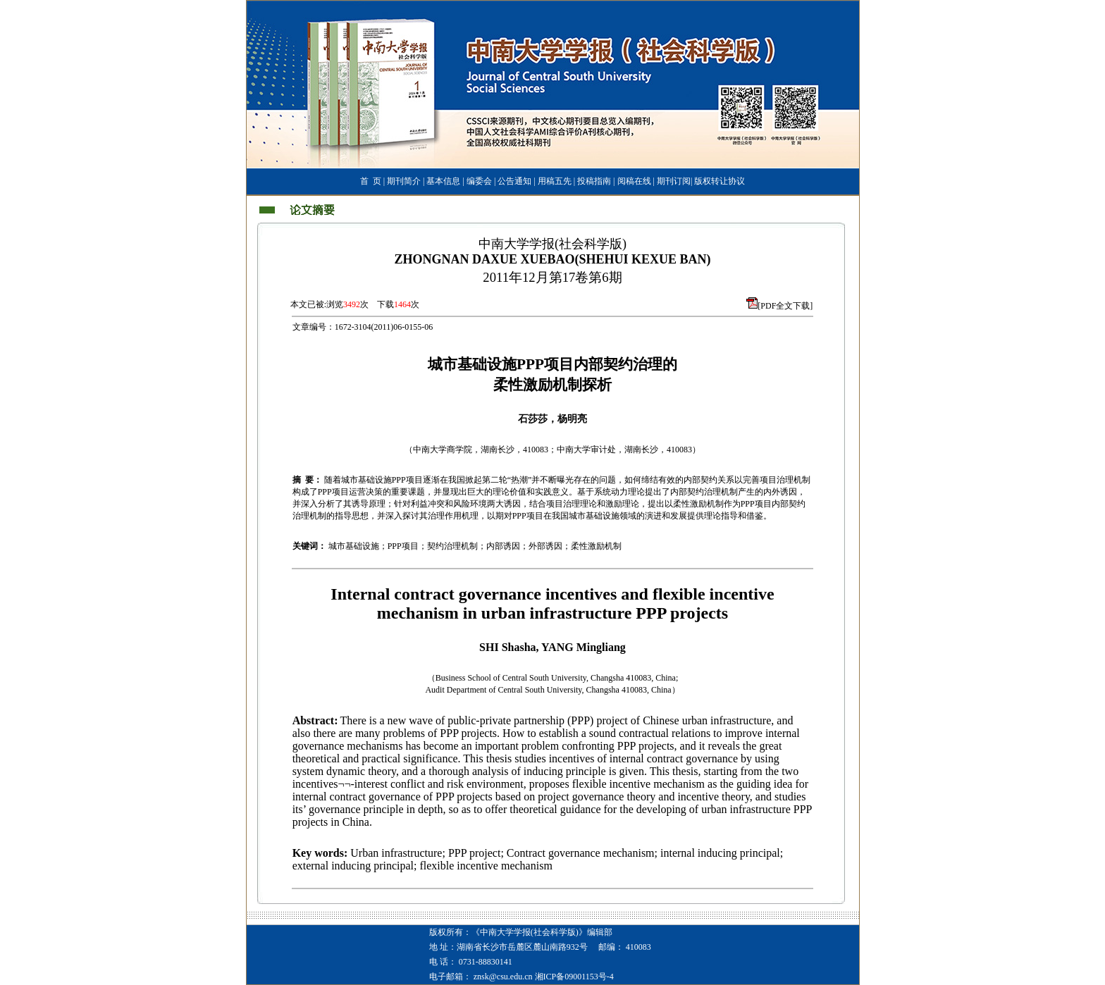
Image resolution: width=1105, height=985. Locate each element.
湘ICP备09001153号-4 (574, 976)
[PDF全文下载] (785, 306)
